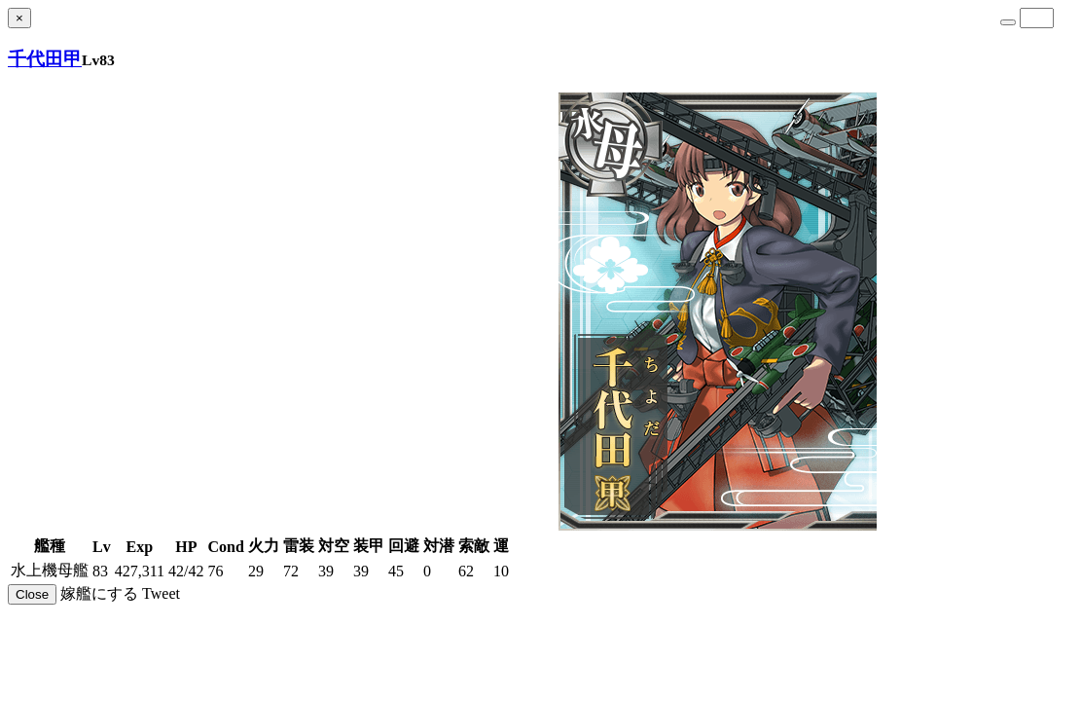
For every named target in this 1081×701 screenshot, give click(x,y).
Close (32, 594)
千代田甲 (45, 59)
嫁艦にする (99, 593)
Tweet (161, 593)
